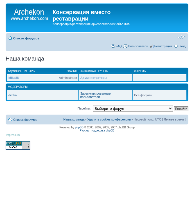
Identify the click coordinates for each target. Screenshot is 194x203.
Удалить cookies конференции (109, 119)
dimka (12, 95)
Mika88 (13, 77)
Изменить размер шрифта (181, 37)
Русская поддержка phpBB (97, 130)
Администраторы (93, 77)
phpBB (79, 127)
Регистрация (163, 46)
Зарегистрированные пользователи (95, 95)
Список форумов (26, 38)
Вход (182, 46)
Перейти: (84, 108)
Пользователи (138, 46)
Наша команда (73, 119)
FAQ (119, 46)
